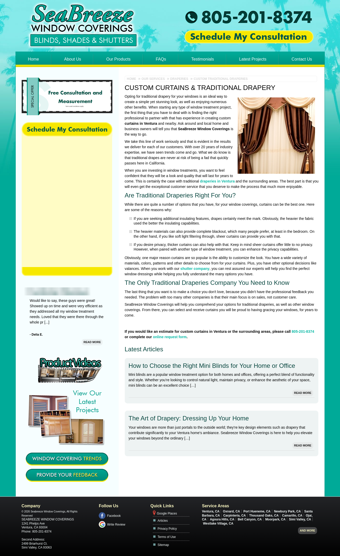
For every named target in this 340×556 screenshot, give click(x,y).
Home (33, 59)
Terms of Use (166, 537)
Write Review (116, 524)
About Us (72, 59)
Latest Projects (253, 59)
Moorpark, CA (275, 519)
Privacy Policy (167, 528)
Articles (162, 520)
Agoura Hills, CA (222, 519)
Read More (302, 392)
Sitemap (163, 545)
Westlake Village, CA (218, 523)
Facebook (114, 515)
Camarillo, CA (292, 515)
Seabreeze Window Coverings (48, 519)
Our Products (118, 59)
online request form (170, 337)
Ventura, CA (210, 511)
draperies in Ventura (217, 181)
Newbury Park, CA (287, 511)
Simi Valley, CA (300, 519)
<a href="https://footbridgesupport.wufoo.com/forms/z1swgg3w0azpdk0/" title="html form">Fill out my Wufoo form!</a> (67, 201)
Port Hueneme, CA (256, 511)
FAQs (161, 59)
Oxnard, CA (231, 511)
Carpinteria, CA (234, 515)
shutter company (195, 269)
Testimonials (202, 59)
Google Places (167, 513)
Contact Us (302, 59)
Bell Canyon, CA (250, 519)
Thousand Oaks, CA (264, 515)
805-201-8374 (303, 331)
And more (307, 530)
